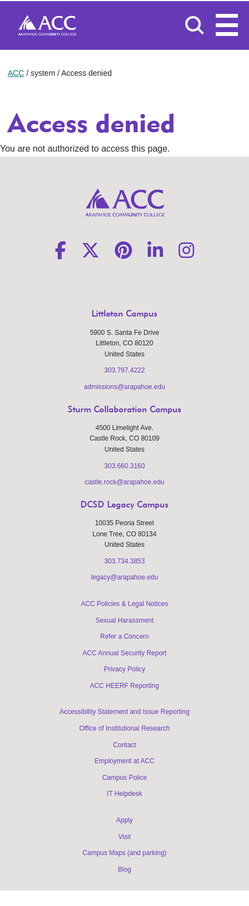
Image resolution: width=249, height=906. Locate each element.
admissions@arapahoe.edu (124, 387)
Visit (124, 837)
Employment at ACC (124, 761)
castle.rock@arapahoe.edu (125, 482)
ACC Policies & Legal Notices (124, 604)
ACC (16, 73)
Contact (124, 745)
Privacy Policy (124, 669)
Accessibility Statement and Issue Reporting (124, 712)
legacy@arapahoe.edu (124, 577)
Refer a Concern (124, 636)
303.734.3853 (124, 561)
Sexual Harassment (124, 620)
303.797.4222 (124, 370)
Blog (124, 869)
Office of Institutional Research (124, 728)
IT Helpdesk (125, 794)
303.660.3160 (124, 466)
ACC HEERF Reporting (124, 686)
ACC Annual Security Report (124, 653)
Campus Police (124, 777)
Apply (124, 820)
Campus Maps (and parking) (124, 853)
